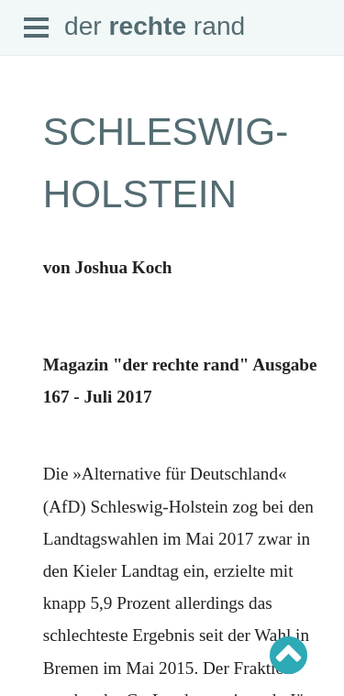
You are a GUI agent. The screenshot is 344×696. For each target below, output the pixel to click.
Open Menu (37, 28)
